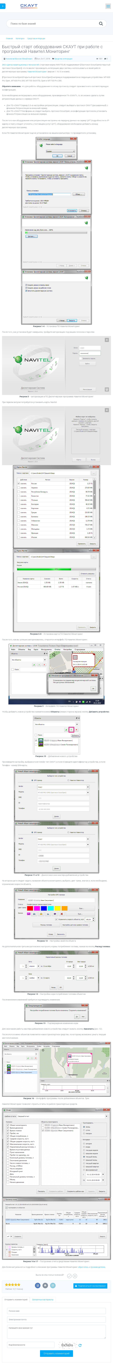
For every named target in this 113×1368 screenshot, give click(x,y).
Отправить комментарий (56, 1353)
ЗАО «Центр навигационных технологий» (21, 65)
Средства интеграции (36, 38)
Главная (9, 38)
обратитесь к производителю (91, 1267)
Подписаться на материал (90, 1286)
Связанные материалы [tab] (43, 1299)
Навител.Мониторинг (37, 71)
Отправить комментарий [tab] (15, 1299)
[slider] (12, 1284)
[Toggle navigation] (108, 6)
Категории (20, 38)
